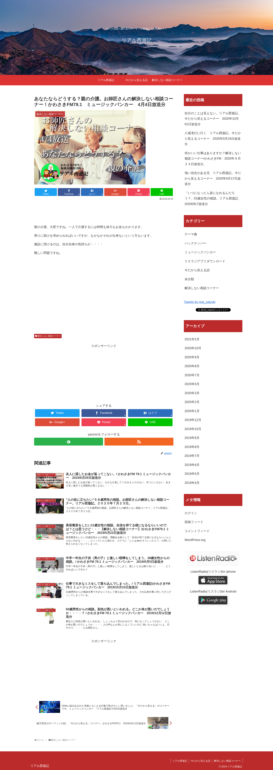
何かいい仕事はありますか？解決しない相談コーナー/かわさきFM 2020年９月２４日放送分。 (213, 158)
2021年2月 (192, 339)
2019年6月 (192, 465)
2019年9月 (192, 438)
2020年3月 (192, 393)
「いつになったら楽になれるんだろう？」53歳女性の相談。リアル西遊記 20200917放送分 (213, 198)
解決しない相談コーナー (49, 336)
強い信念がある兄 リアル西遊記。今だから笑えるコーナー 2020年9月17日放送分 (213, 178)
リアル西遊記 (180, 760)
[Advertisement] (103, 211)
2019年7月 (192, 456)
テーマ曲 (191, 234)
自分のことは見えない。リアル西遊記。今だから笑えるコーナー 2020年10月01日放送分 (213, 118)
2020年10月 (193, 348)
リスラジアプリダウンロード (205, 261)
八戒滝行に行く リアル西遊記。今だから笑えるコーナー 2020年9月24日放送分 (213, 138)
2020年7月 (192, 375)
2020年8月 (192, 366)
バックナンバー (195, 243)
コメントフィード (197, 531)
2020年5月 (192, 384)
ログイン (191, 513)
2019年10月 (193, 429)
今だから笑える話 (197, 270)
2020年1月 (192, 411)
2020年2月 (192, 402)
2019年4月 (192, 483)
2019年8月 (192, 447)
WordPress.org (195, 540)
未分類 (189, 279)
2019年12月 (193, 420)
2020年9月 (192, 357)
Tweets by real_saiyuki (199, 302)
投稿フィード (194, 522)
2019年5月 (192, 473)
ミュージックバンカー (200, 252)
